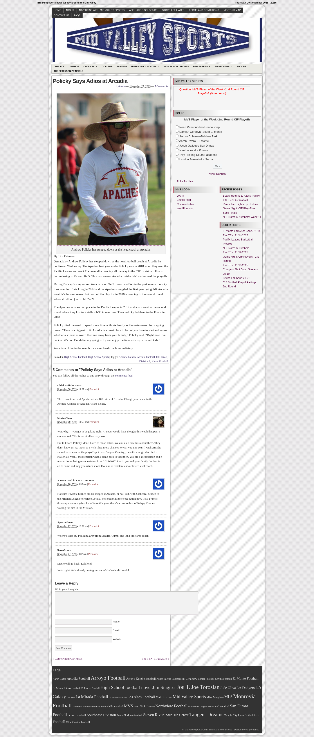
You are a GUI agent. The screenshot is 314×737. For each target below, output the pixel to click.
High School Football (145, 66)
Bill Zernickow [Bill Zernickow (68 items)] (189, 679)
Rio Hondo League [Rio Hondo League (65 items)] (197, 706)
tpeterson (121, 86)
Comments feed (186, 204)
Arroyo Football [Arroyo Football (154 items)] (108, 678)
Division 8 (144, 361)
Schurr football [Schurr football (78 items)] (77, 715)
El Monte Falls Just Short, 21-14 (241, 231)
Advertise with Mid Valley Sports (102, 10)
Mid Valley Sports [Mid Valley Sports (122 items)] (189, 696)
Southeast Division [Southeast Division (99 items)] (101, 715)
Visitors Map (232, 10)
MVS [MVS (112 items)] (128, 706)
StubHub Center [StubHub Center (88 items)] (177, 715)
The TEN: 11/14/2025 (235, 235)
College (107, 66)
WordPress (226, 729)
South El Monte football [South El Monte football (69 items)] (129, 715)
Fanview (122, 66)
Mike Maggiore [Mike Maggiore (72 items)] (215, 697)
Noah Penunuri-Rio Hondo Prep (199, 127)
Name (116, 621)
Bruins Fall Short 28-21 (236, 278)
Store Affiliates (173, 10)
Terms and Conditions (204, 10)
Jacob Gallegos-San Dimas (196, 145)
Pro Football (223, 66)
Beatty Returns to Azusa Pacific (241, 195)
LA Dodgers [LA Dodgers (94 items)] (245, 688)
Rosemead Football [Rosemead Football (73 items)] (218, 706)
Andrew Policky (127, 357)
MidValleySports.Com (196, 729)
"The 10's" (59, 66)
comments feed (123, 375)
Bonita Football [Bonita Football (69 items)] (206, 678)
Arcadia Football (146, 357)
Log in (180, 195)
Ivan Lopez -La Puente (193, 150)
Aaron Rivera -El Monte (194, 141)
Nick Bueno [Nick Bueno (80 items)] (147, 706)
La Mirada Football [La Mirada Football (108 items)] (92, 696)
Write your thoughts (66, 589)
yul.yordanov (252, 729)
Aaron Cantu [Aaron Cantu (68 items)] (59, 679)
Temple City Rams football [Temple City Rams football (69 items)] (238, 715)
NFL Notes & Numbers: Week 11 (242, 217)
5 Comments (161, 86)
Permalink (94, 389)
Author (74, 66)
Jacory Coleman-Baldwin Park (198, 136)
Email (116, 630)
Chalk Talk (90, 66)
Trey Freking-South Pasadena (198, 154)
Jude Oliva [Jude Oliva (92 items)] (228, 688)
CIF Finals (161, 357)
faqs (77, 15)
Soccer (241, 66)
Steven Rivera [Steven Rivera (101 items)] (154, 715)
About (70, 10)
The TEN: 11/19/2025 (235, 199)
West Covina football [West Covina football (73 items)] (78, 722)
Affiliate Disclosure (143, 10)
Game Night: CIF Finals (69, 658)
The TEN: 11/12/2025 (235, 252)
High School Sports (176, 66)
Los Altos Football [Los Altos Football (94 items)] (141, 697)
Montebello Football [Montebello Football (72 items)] (112, 706)
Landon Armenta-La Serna (196, 159)
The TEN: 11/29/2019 (154, 658)
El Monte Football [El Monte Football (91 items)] (245, 678)
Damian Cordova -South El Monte (200, 131)
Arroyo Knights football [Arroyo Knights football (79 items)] (141, 678)
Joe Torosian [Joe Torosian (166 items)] (205, 687)
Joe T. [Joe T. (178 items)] (184, 687)
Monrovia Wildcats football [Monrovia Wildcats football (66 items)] (86, 706)
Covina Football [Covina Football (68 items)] (223, 679)
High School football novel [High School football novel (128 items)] (126, 687)
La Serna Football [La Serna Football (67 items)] (118, 697)
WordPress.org (185, 208)
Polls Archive (185, 181)
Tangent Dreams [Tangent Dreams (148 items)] (206, 714)
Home (57, 10)
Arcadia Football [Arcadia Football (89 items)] (78, 678)
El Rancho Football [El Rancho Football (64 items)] (90, 688)
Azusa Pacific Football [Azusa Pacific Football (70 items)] (169, 678)
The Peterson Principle (68, 71)
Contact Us (61, 15)
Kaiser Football (160, 361)
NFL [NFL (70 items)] (136, 706)
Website (117, 639)
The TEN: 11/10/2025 (235, 265)
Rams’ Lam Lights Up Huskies (240, 204)
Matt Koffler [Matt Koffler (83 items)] (164, 697)
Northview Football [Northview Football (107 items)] (171, 706)
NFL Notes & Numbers (236, 248)
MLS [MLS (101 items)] (228, 697)
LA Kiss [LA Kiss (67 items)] (71, 697)
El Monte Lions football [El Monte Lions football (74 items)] (67, 688)
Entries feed (184, 199)
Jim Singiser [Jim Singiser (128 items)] (164, 687)
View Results (217, 174)
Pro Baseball (202, 66)
